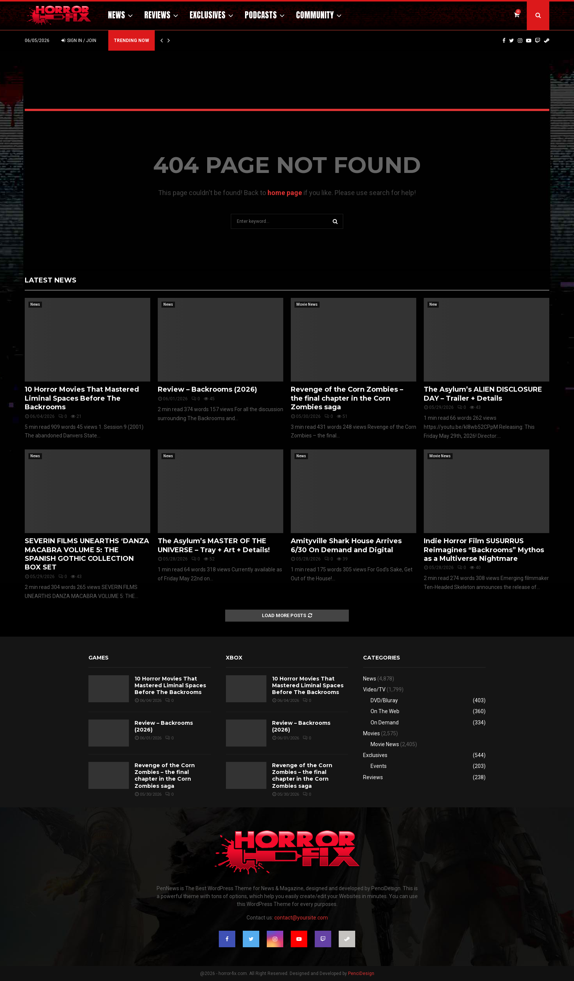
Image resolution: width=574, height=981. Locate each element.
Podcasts (261, 15)
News (116, 15)
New (433, 304)
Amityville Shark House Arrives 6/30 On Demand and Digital (346, 545)
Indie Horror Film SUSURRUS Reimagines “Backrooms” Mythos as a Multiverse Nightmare (484, 550)
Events (379, 766)
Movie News (307, 304)
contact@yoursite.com (301, 918)
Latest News (50, 280)
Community (315, 15)
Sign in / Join (78, 40)
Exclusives (208, 15)
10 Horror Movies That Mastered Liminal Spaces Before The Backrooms (82, 398)
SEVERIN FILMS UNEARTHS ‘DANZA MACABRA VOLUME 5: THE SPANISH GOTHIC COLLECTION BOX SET (87, 554)
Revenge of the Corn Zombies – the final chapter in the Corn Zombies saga (347, 398)
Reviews (157, 15)
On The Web (385, 711)
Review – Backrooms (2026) (207, 389)
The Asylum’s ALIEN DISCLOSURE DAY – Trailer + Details (483, 393)
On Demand (385, 723)
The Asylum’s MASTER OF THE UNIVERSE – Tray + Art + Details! (214, 545)
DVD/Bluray (384, 700)
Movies (371, 733)
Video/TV (374, 690)
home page (285, 193)
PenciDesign (361, 973)
